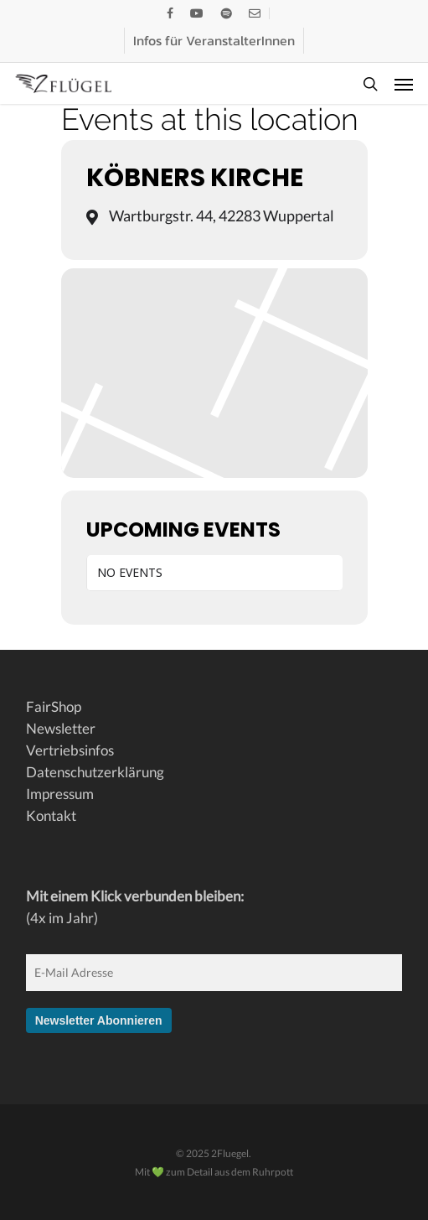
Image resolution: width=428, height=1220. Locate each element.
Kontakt (51, 815)
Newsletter (60, 728)
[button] (403, 83)
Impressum (60, 793)
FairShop (53, 706)
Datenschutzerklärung (95, 772)
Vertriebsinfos (70, 750)
